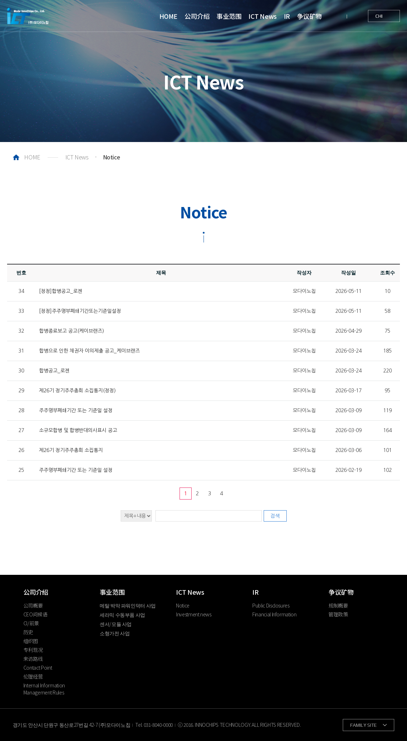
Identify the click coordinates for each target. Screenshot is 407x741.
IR (287, 16)
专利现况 (33, 649)
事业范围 (228, 16)
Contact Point (37, 667)
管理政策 (338, 614)
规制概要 (338, 605)
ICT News (262, 16)
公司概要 (33, 605)
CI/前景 (31, 623)
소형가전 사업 (115, 633)
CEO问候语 (35, 614)
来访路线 (33, 658)
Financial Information (274, 614)
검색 (275, 515)
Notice (182, 605)
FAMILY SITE (363, 725)
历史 (28, 632)
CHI (379, 16)
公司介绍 (197, 16)
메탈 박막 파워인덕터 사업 (128, 605)
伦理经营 (33, 676)
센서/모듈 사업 (116, 623)
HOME (168, 16)
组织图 (30, 640)
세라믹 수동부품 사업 (122, 614)
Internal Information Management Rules (44, 689)
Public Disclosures (271, 605)
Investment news (193, 614)
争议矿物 (309, 16)
